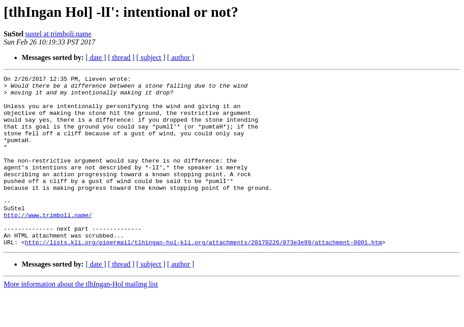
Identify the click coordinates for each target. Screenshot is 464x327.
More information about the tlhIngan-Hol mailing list (81, 318)
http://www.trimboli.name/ (48, 243)
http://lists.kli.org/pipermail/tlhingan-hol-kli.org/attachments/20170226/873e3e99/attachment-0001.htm (203, 276)
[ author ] (180, 57)
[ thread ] (121, 57)
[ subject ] (150, 57)
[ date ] (96, 57)
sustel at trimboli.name (58, 34)
